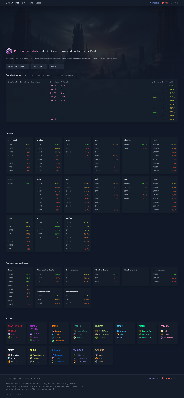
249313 (127, 148)
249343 (39, 148)
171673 (68, 209)
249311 (127, 191)
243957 (68, 295)
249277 (10, 148)
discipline (13, 355)
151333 (68, 155)
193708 (10, 230)
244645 (156, 281)
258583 (68, 187)
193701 (39, 144)
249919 (10, 249)
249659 (97, 209)
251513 (10, 234)
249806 (39, 159)
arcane (121, 331)
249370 (156, 152)
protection (166, 334)
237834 (39, 183)
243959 (68, 299)
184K (155, 100)
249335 (156, 155)
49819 (68, 148)
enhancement (59, 358)
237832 (68, 152)
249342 (39, 152)
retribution (167, 337)
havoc (34, 337)
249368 (97, 163)
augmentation (80, 331)
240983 (10, 281)
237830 (97, 191)
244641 (156, 274)
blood (12, 331)
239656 (156, 144)
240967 (10, 296)
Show (63, 85)
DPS (24, 3)
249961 (68, 144)
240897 (10, 304)
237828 (156, 209)
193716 (10, 155)
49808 (97, 202)
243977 (97, 274)
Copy (53, 85)
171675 (39, 206)
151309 (97, 170)
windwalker (145, 337)
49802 (10, 167)
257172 (156, 170)
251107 (156, 198)
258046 (10, 170)
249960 (127, 183)
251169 (156, 206)
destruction (79, 361)
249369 (10, 245)
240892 (10, 285)
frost (11, 334)
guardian (57, 337)
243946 (97, 281)
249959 (127, 144)
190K (155, 104)
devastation (79, 334)
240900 (10, 289)
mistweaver (145, 334)
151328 (39, 198)
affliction (78, 355)
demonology (80, 358)
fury (98, 358)
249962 (68, 191)
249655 (68, 206)
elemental (57, 355)
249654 (156, 202)
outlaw (34, 358)
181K (155, 112)
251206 (156, 163)
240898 (10, 278)
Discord (154, 378)
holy (164, 331)
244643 (156, 278)
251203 (39, 202)
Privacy (18, 394)
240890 (10, 293)
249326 (39, 191)
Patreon (167, 378)
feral (55, 334)
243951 (68, 281)
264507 (39, 167)
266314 (97, 152)
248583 (39, 170)
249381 (156, 183)
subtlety (34, 361)
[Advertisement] (92, 22)
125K (155, 108)
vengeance (36, 340)
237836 (68, 202)
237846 (10, 144)
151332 (68, 183)
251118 (127, 187)
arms (99, 355)
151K (155, 85)
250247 (97, 159)
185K (155, 93)
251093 (10, 226)
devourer (35, 334)
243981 (68, 278)
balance (56, 331)
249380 (97, 187)
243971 (39, 278)
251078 (10, 163)
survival (100, 337)
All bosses (56, 66)
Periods (9, 394)
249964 (10, 183)
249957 (39, 187)
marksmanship (102, 334)
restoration (58, 341)
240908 (10, 274)
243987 (68, 303)
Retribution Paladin (17, 66)
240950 (97, 155)
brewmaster (145, 331)
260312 (156, 159)
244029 (39, 274)
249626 (97, 167)
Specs (38, 3)
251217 (10, 222)
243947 (97, 278)
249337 (97, 148)
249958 (97, 183)
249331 (97, 198)
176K (155, 119)
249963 (156, 191)
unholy (12, 337)
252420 (39, 163)
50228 (97, 144)
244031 (39, 281)
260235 (39, 155)
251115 (10, 237)
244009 (39, 299)
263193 (39, 194)
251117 (10, 159)
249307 (68, 198)
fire (120, 334)
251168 (10, 152)
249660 (39, 209)
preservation (79, 337)
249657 (127, 198)
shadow (12, 361)
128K (155, 89)
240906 (10, 300)
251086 (97, 206)
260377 (156, 194)
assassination (37, 355)
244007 (68, 274)
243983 (39, 303)
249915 (127, 194)
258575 (156, 148)
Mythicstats (12, 3)
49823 (155, 167)
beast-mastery (102, 331)
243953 (39, 295)
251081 (68, 194)
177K (155, 115)
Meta (31, 3)
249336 (10, 241)
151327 (97, 194)
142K (155, 97)
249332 (156, 187)
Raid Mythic (38, 66)
